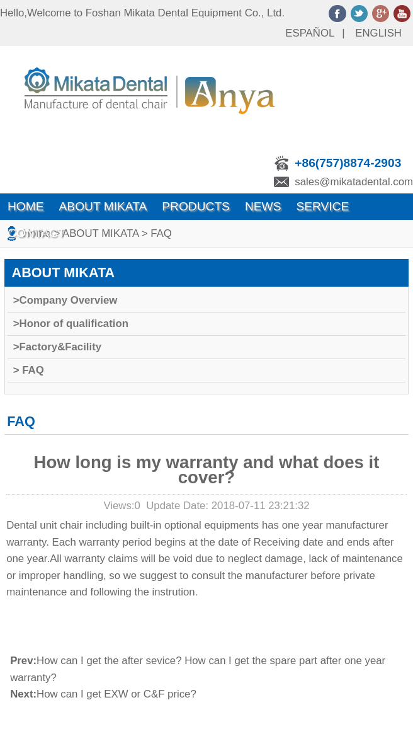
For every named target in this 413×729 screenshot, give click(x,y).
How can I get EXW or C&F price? (116, 694)
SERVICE (322, 206)
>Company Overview (65, 300)
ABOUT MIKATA (103, 206)
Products (196, 206)
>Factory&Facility (57, 347)
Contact (36, 232)
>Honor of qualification (70, 324)
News (263, 206)
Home (26, 206)
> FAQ (28, 370)
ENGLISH (378, 33)
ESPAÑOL (309, 33)
